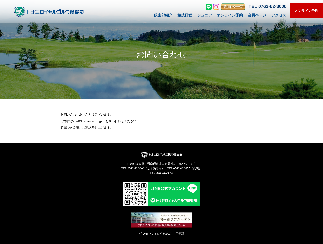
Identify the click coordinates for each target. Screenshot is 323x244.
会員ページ (257, 16)
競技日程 (184, 16)
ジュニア (204, 16)
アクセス (278, 16)
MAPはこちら (187, 163)
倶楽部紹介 (163, 16)
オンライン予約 (230, 16)
